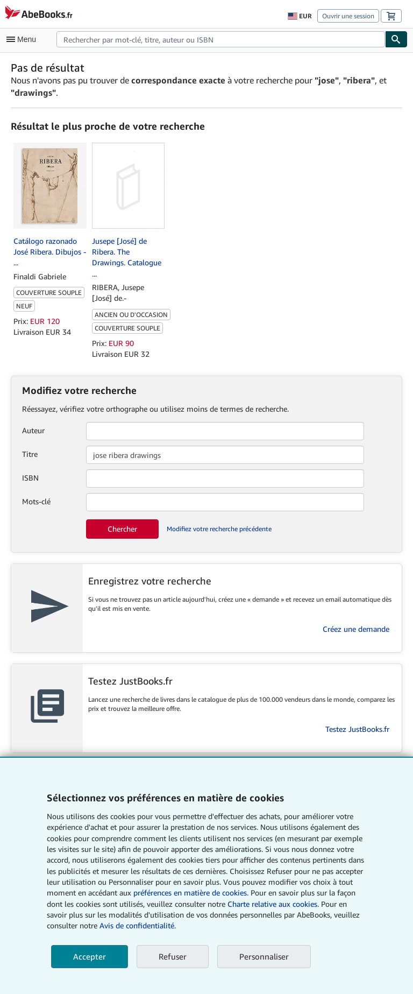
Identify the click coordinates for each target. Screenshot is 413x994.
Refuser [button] (173, 956)
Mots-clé (36, 501)
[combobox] (220, 39)
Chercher (122, 528)
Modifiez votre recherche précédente (219, 529)
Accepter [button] (89, 956)
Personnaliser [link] (264, 956)
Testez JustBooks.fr (357, 729)
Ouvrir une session (348, 16)
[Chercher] (396, 39)
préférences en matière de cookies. (190, 892)
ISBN (30, 477)
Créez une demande (356, 628)
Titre (30, 454)
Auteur (33, 430)
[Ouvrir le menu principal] (24, 39)
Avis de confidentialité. (137, 925)
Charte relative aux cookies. (274, 903)
